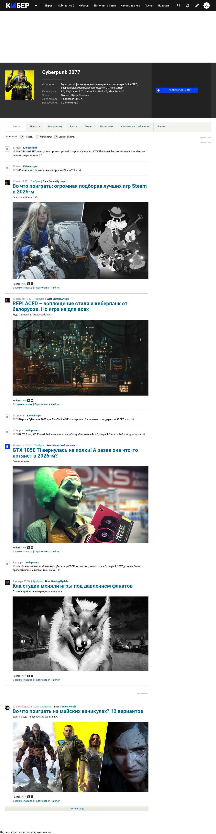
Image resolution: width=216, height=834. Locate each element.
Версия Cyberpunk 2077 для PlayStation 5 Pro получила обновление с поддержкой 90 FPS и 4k (74, 419)
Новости (35, 126)
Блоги (73, 126)
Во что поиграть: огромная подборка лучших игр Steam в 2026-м (80, 189)
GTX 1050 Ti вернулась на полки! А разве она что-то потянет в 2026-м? (75, 453)
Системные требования (135, 126)
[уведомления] (187, 5)
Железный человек (64, 445)
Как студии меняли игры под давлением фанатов (73, 586)
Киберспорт (30, 147)
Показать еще (77, 808)
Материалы (55, 126)
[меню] (37, 5)
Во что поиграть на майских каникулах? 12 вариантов (78, 711)
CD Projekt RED (69, 102)
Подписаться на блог (47, 288)
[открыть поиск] (179, 5)
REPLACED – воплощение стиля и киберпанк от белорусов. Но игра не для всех (70, 306)
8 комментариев (22, 801)
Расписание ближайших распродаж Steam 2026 (48, 170)
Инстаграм (106, 126)
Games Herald (68, 706)
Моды (88, 126)
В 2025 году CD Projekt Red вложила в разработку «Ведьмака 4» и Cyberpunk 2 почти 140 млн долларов (80, 434)
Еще (161, 126)
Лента (16, 126)
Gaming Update (59, 581)
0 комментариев (22, 288)
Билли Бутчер (57, 181)
